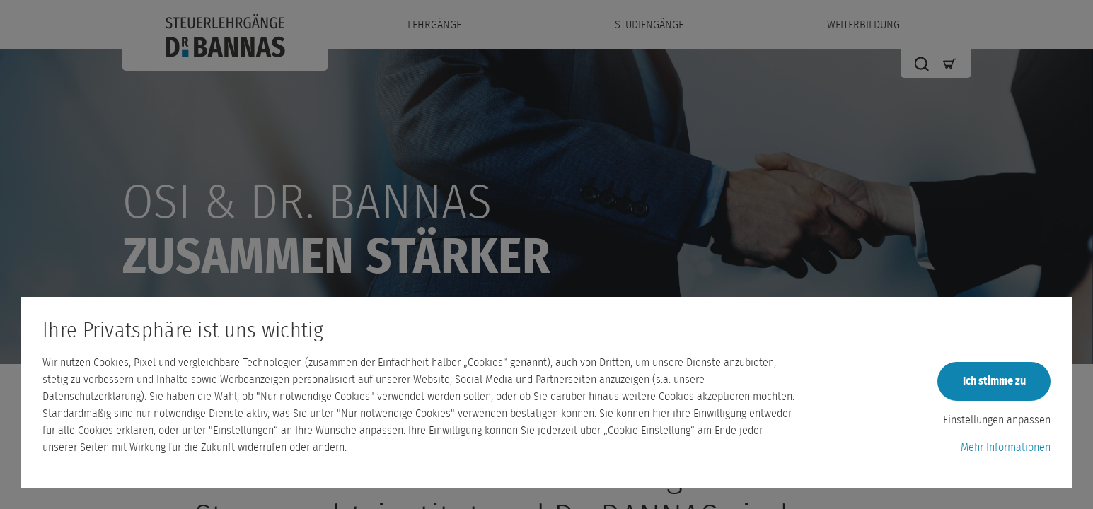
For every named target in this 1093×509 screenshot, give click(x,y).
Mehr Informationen (1006, 447)
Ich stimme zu (994, 381)
